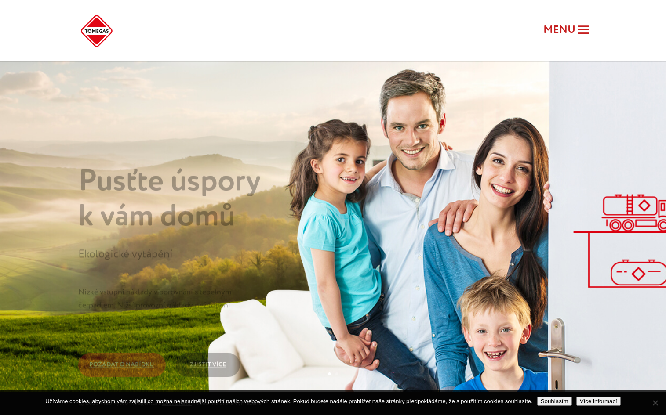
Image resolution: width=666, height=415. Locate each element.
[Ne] (655, 402)
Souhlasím (554, 401)
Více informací (598, 401)
